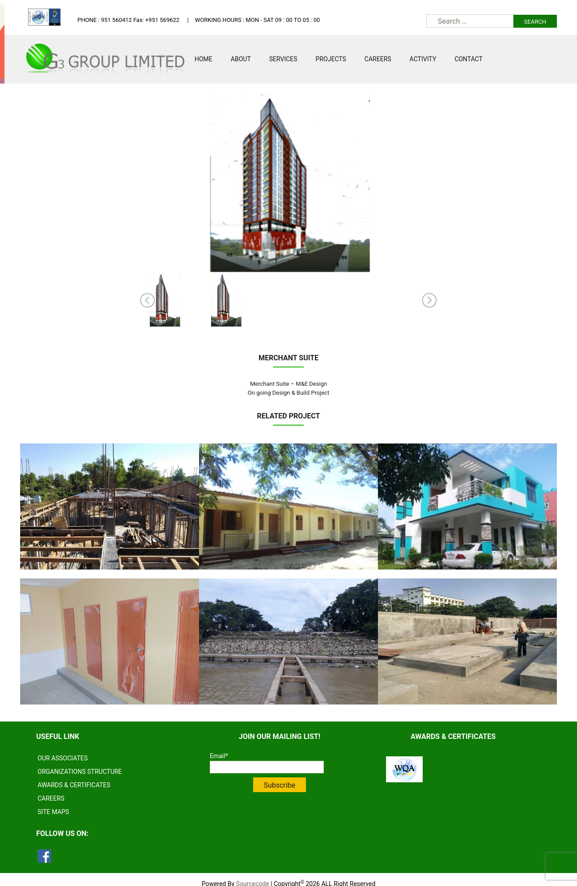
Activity (423, 59)
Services (283, 59)
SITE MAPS (53, 802)
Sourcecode (252, 874)
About (241, 59)
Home (203, 59)
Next (429, 300)
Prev (147, 300)
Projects (331, 59)
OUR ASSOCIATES (63, 749)
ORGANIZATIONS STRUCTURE (80, 762)
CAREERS (51, 789)
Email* (267, 753)
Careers (378, 59)
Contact (468, 59)
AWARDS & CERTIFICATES (74, 776)
